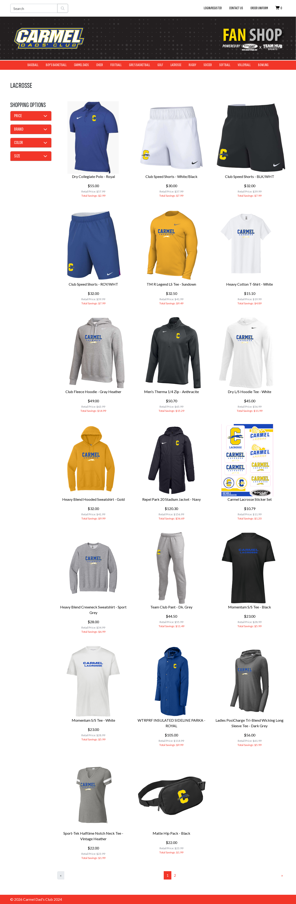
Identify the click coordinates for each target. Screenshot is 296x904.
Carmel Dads (81, 65)
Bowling (263, 65)
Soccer (208, 65)
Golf (160, 65)
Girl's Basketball (139, 65)
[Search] (33, 8)
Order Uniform (259, 8)
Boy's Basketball (56, 65)
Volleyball (244, 65)
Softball (224, 65)
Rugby (192, 65)
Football (116, 65)
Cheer (99, 65)
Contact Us (236, 8)
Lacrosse (175, 65)
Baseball (33, 65)
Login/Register (213, 8)
